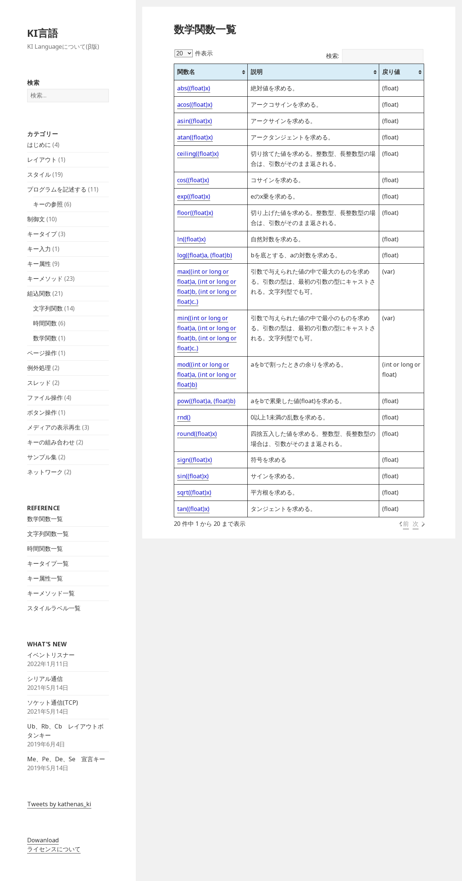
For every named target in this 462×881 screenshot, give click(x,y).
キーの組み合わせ (51, 442)
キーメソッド (45, 278)
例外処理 (39, 368)
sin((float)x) (193, 476)
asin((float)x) (194, 121)
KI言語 (42, 33)
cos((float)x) (193, 180)
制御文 (36, 219)
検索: (374, 56)
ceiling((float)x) (198, 153)
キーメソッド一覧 (51, 593)
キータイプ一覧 (48, 563)
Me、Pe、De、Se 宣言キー (66, 759)
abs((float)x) (193, 88)
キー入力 (39, 249)
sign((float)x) (194, 460)
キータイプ (42, 234)
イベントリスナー (51, 655)
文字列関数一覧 (48, 534)
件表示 (194, 53)
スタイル (39, 174)
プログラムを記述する (57, 189)
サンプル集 (42, 457)
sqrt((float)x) (194, 492)
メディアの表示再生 (54, 427)
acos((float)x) (194, 104)
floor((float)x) (195, 213)
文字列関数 (48, 308)
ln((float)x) (191, 239)
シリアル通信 (45, 679)
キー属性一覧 (45, 578)
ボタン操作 (42, 412)
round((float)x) (197, 434)
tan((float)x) (193, 509)
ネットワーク (45, 472)
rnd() (184, 417)
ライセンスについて (54, 849)
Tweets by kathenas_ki (59, 804)
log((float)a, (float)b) (204, 255)
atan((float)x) (195, 137)
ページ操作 (42, 353)
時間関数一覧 (45, 548)
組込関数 (39, 293)
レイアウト (42, 159)
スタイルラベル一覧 (54, 608)
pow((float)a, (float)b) (206, 401)
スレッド (39, 383)
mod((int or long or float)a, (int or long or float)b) (206, 374)
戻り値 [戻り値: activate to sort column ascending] (391, 72)
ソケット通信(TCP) (52, 702)
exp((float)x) (193, 196)
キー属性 (39, 264)
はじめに (39, 145)
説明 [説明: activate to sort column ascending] (257, 72)
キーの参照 (48, 204)
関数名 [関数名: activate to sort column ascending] (186, 72)
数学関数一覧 (45, 519)
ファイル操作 (45, 397)
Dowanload (43, 840)
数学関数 (45, 338)
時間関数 (45, 323)
